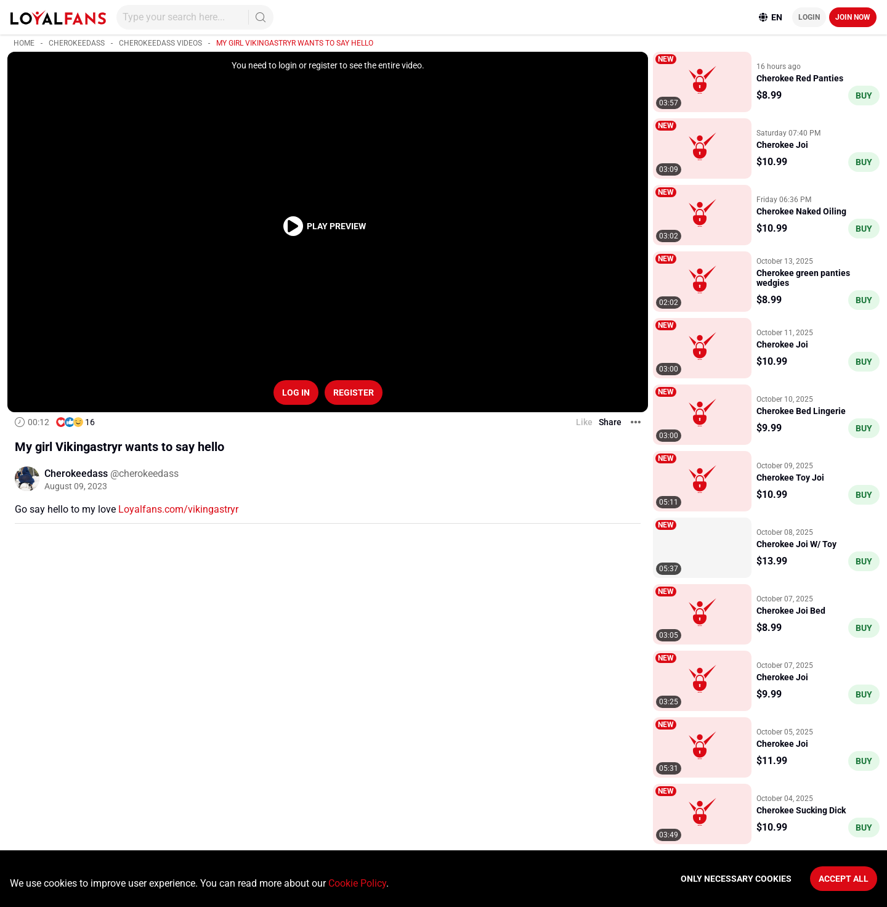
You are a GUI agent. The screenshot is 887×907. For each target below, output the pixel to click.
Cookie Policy (357, 883)
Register (353, 392)
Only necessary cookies (736, 879)
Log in (296, 392)
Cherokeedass (77, 43)
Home (24, 43)
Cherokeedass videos (160, 43)
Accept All (844, 879)
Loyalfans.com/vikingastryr (178, 509)
